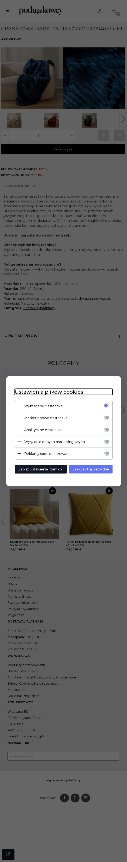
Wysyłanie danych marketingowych (54, 442)
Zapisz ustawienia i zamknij (40, 469)
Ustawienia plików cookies (49, 392)
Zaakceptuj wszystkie (90, 469)
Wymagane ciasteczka (43, 406)
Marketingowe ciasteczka (45, 418)
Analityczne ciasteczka (43, 430)
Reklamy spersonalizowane (47, 454)
